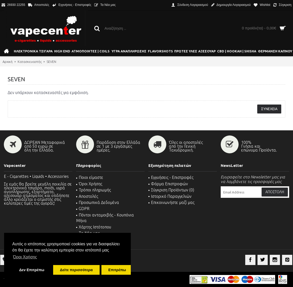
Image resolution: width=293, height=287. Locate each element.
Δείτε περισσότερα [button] (76, 270)
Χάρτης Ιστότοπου (93, 227)
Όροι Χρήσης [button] (25, 257)
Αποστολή (274, 192)
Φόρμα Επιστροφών (168, 183)
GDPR (82, 208)
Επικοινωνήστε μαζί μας (171, 202)
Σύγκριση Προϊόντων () (171, 190)
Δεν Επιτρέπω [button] (31, 270)
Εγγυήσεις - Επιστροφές (170, 177)
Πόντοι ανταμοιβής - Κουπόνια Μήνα (105, 218)
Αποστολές (87, 196)
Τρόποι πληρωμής (93, 190)
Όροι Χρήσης (89, 183)
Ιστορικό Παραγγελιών (170, 196)
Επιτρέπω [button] (117, 270)
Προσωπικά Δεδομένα (97, 202)
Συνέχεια (269, 109)
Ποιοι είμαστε (89, 177)
